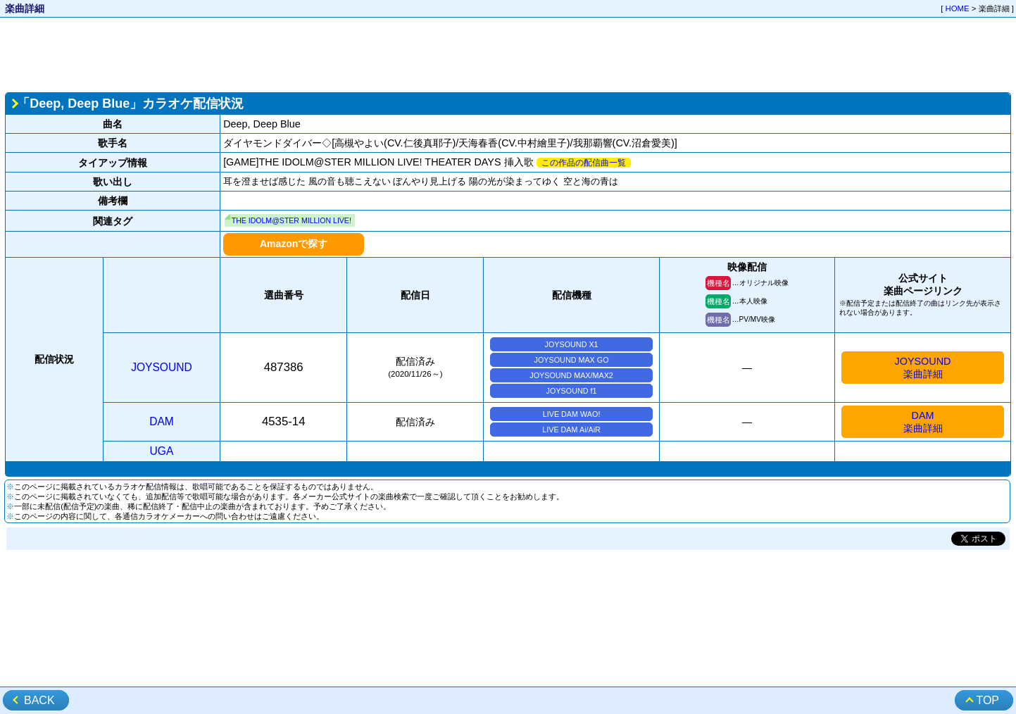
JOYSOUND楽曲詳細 (923, 368)
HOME (958, 8)
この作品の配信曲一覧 (583, 162)
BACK (39, 700)
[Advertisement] (508, 53)
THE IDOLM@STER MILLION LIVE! (291, 220)
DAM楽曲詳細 (923, 422)
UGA (162, 451)
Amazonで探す (293, 243)
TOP (987, 700)
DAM (161, 421)
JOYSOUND (161, 367)
